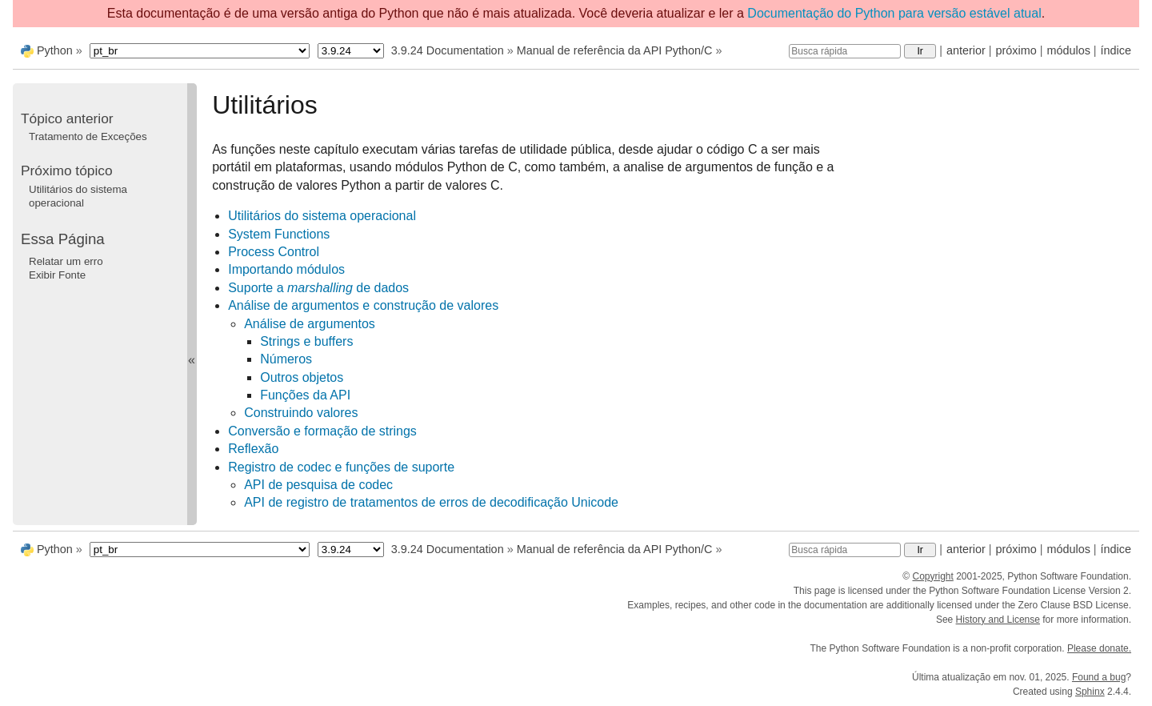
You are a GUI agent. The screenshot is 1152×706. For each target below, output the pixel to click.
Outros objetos (301, 377)
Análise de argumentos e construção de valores (363, 305)
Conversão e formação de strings (322, 431)
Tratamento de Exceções (88, 136)
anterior (966, 50)
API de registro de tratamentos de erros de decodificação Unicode (431, 502)
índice (1116, 50)
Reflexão (253, 448)
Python (55, 50)
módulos (1068, 50)
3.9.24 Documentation (447, 50)
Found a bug (1099, 677)
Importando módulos (286, 269)
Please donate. (1099, 648)
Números (286, 359)
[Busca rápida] (845, 51)
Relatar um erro (66, 261)
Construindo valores (301, 412)
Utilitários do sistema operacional (322, 216)
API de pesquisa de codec (318, 484)
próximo (1016, 50)
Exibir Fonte (57, 275)
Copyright (932, 576)
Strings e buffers (306, 341)
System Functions (279, 234)
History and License (998, 619)
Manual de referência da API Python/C (615, 50)
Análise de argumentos (309, 324)
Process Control (273, 252)
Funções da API (305, 395)
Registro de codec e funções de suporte (341, 467)
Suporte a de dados (318, 288)
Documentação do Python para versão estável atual (894, 13)
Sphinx (1090, 691)
